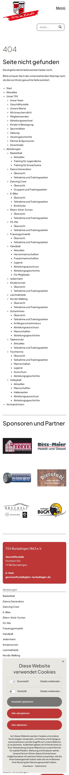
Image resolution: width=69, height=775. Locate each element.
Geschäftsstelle (19, 81)
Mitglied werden (19, 93)
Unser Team (16, 77)
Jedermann (16, 256)
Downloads (17, 122)
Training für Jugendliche (27, 138)
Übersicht (19, 150)
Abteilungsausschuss (26, 243)
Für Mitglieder (22, 251)
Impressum (28, 766)
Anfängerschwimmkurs (27, 300)
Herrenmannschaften (26, 231)
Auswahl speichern (22, 701)
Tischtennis (16, 329)
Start (9, 65)
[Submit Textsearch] (60, 27)
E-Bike (14, 171)
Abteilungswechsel (21, 98)
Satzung (15, 110)
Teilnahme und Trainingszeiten (31, 154)
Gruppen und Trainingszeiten (30, 166)
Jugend (18, 239)
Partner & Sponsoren (22, 118)
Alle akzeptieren (20, 713)
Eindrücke (20, 183)
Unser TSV (12, 73)
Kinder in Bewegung (21, 102)
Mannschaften (22, 308)
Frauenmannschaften (26, 235)
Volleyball (15, 357)
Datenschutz (40, 766)
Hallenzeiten (21, 369)
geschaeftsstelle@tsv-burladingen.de (28, 554)
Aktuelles (11, 69)
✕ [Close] (63, 661)
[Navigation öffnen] (61, 8)
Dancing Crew (18, 158)
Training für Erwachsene (27, 142)
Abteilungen (13, 126)
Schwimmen (17, 288)
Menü (60, 8)
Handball (15, 223)
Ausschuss (20, 349)
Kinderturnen (18, 260)
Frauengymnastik (20, 211)
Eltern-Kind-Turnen (21, 187)
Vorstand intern (15, 381)
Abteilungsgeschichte (27, 247)
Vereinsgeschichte (21, 114)
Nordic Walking (19, 276)
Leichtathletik (18, 272)
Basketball (16, 130)
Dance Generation (20, 146)
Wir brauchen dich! (21, 89)
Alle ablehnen (19, 725)
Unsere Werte (18, 85)
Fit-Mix (14, 199)
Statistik (22, 691)
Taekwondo (17, 316)
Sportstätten (17, 106)
